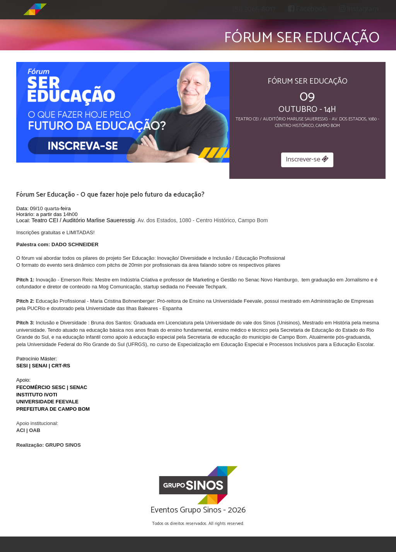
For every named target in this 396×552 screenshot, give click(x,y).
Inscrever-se (307, 159)
